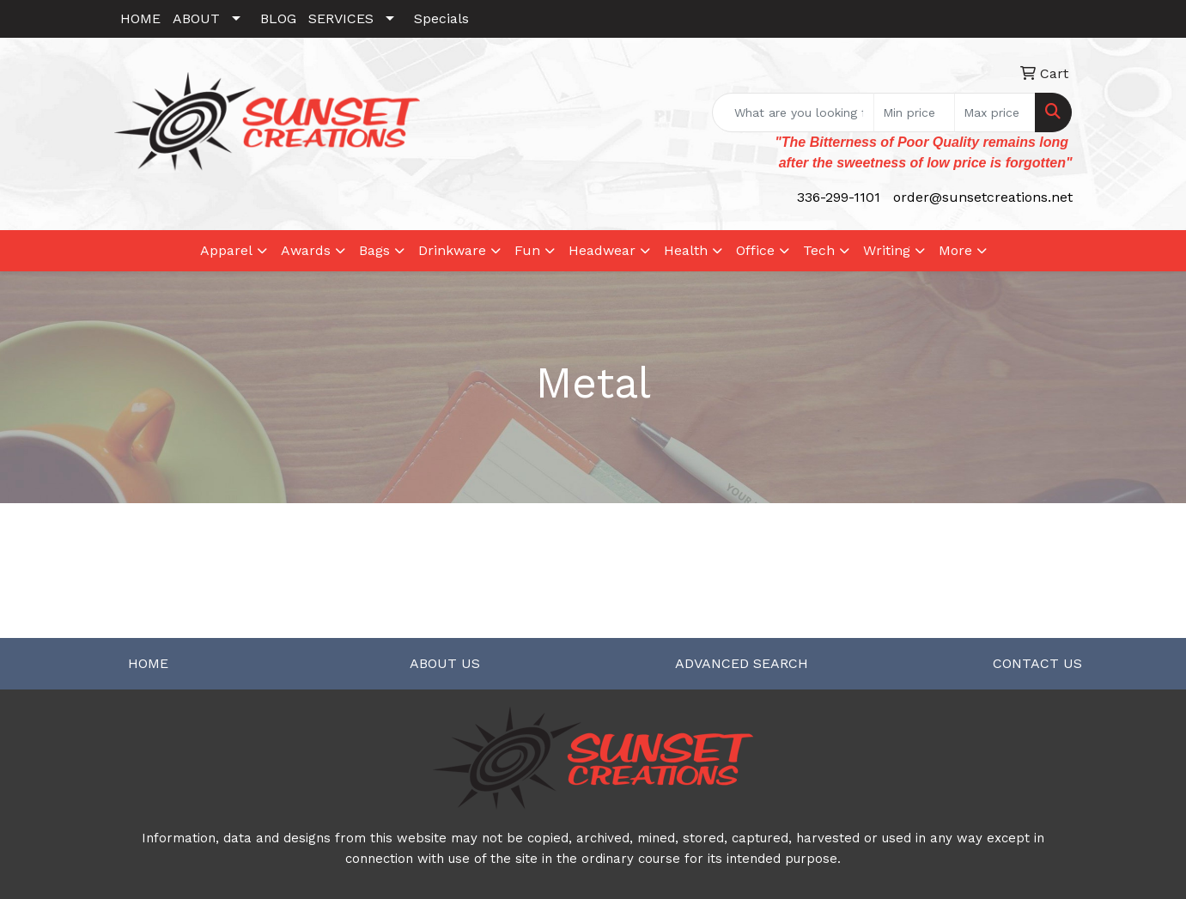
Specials (441, 18)
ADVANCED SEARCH (741, 663)
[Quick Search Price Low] (914, 112)
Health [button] (686, 250)
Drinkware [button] (452, 250)
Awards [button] (306, 250)
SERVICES (341, 18)
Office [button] (755, 250)
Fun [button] (527, 250)
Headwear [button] (602, 250)
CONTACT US (1037, 663)
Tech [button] (819, 250)
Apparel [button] (226, 250)
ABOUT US (445, 663)
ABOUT (196, 18)
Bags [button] (374, 250)
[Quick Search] (793, 112)
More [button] (955, 250)
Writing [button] (886, 250)
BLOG (278, 18)
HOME (140, 18)
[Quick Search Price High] (995, 112)
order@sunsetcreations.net (983, 197)
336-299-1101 (838, 197)
